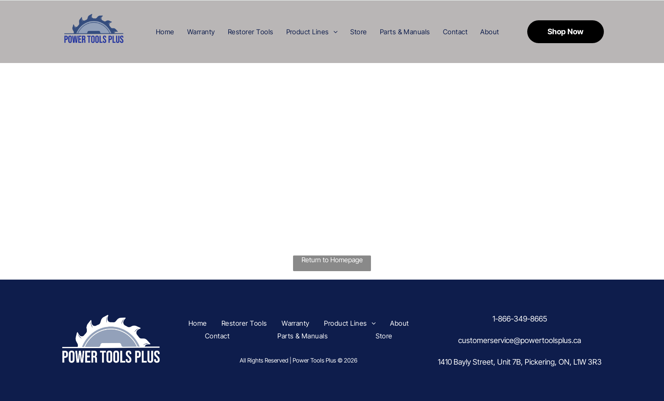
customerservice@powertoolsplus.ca (519, 340)
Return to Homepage (332, 259)
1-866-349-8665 (519, 318)
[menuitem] (165, 31)
